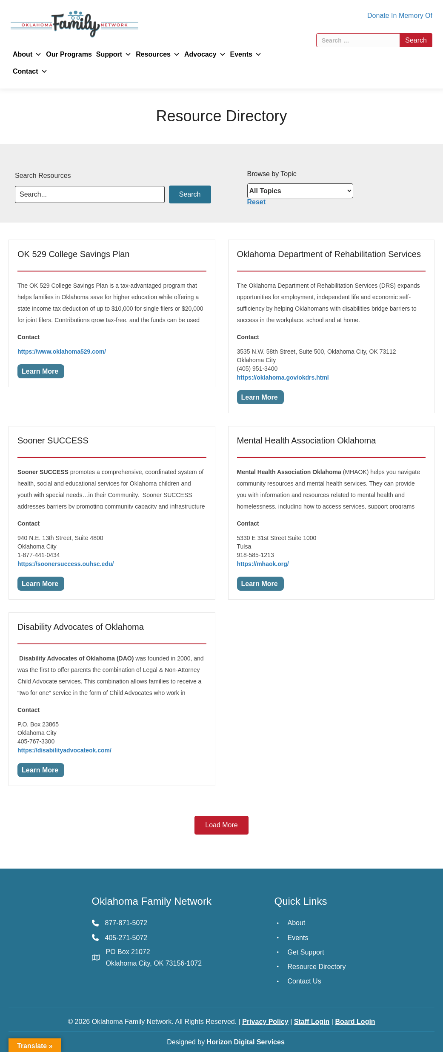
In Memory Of (411, 15)
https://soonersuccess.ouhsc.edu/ (65, 563)
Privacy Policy (265, 1021)
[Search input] (90, 194)
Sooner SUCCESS (53, 440)
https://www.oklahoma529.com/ (61, 351)
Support (113, 54)
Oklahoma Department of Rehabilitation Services (329, 254)
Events (246, 54)
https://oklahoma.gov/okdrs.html (283, 377)
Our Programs (69, 54)
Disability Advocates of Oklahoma (80, 627)
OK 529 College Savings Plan (73, 254)
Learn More (40, 371)
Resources (158, 54)
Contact (30, 71)
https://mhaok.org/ (263, 563)
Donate (378, 15)
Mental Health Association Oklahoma (306, 440)
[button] (190, 194)
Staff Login (312, 1021)
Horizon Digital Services (246, 1042)
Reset (256, 202)
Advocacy (205, 54)
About (27, 54)
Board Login (355, 1021)
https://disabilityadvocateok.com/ (64, 750)
